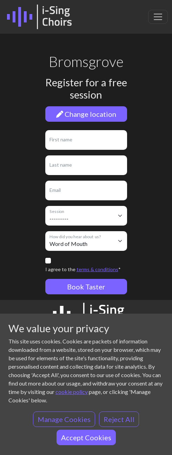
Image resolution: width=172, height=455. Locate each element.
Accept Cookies (86, 437)
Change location (86, 114)
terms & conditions (97, 269)
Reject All (119, 419)
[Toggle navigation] (158, 17)
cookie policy (71, 391)
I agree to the (83, 269)
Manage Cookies (64, 419)
